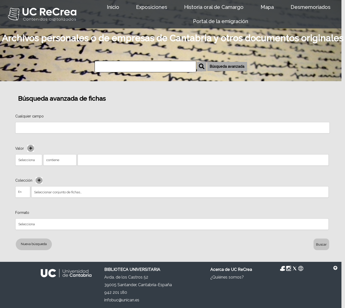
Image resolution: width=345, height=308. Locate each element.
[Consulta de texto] (203, 160)
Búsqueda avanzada (227, 66)
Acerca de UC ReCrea (231, 269)
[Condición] (22, 192)
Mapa (267, 7)
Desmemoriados (311, 7)
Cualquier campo (29, 116)
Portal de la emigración (220, 21)
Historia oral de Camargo (214, 7)
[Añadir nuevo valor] (30, 148)
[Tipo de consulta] (60, 160)
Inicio (113, 7)
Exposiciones (151, 7)
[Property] (172, 224)
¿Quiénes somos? (227, 277)
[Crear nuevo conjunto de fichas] (39, 180)
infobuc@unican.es (121, 300)
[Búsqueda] (145, 66)
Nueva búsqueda (34, 244)
